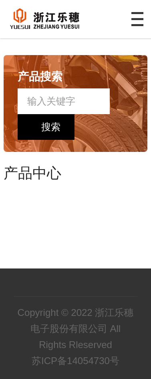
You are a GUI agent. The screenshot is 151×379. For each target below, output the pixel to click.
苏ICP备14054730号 (75, 360)
